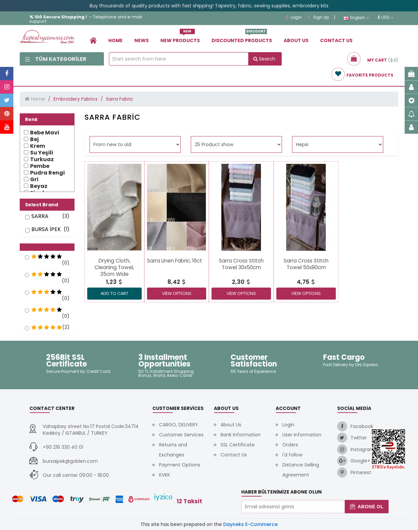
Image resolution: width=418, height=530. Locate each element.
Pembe (39, 166)
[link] (93, 40)
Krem (37, 146)
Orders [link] (290, 444)
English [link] (356, 17)
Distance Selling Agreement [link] (300, 469)
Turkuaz (42, 159)
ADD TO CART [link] (114, 293)
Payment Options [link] (179, 464)
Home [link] (115, 40)
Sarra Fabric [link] (119, 99)
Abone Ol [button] (367, 506)
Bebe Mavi (44, 132)
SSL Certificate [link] (238, 444)
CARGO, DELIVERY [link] (178, 424)
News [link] (141, 40)
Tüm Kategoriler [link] (56, 59)
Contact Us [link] (336, 40)
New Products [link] (180, 38)
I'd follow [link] (292, 454)
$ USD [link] (386, 17)
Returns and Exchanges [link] (173, 449)
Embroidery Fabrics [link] (75, 99)
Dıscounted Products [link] (242, 38)
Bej (34, 139)
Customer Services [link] (181, 434)
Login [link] (293, 17)
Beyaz (38, 186)
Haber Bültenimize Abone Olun (281, 492)
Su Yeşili (41, 152)
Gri (34, 179)
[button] (47, 247)
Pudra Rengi (47, 173)
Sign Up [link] (318, 17)
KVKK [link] (164, 474)
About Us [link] (296, 40)
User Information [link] (301, 434)
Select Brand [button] (41, 204)
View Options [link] (176, 293)
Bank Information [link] (241, 434)
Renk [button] (31, 119)
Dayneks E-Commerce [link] (250, 524)
